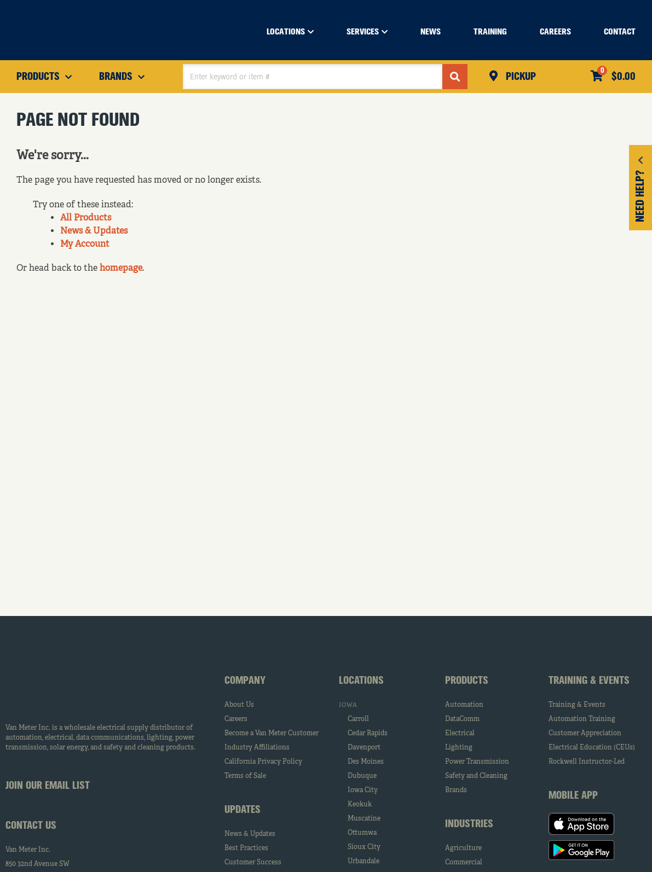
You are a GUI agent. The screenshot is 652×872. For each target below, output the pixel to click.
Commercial (463, 862)
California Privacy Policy (263, 762)
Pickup (519, 77)
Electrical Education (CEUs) (592, 748)
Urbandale (363, 861)
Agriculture (463, 848)
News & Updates (94, 231)
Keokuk (360, 804)
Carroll (358, 719)
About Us (239, 705)
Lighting (458, 748)
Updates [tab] (242, 810)
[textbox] (312, 76)
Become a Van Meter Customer (271, 733)
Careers (235, 719)
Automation (464, 705)
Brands (456, 790)
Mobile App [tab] (573, 795)
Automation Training (582, 719)
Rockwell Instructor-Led (587, 762)
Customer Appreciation (585, 733)
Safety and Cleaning (476, 776)
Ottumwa (362, 833)
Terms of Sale (245, 776)
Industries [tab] (469, 824)
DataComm (462, 719)
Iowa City (363, 790)
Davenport (364, 748)
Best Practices (246, 848)
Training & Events (577, 705)
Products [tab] (466, 681)
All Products (85, 218)
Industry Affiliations (257, 748)
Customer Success (252, 862)
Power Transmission (477, 762)
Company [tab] (245, 681)
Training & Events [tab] (589, 681)
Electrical (460, 733)
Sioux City (364, 847)
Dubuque (362, 776)
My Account (84, 244)
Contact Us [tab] (30, 826)
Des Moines (366, 762)
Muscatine (364, 819)
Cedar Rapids (368, 733)
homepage (121, 268)
